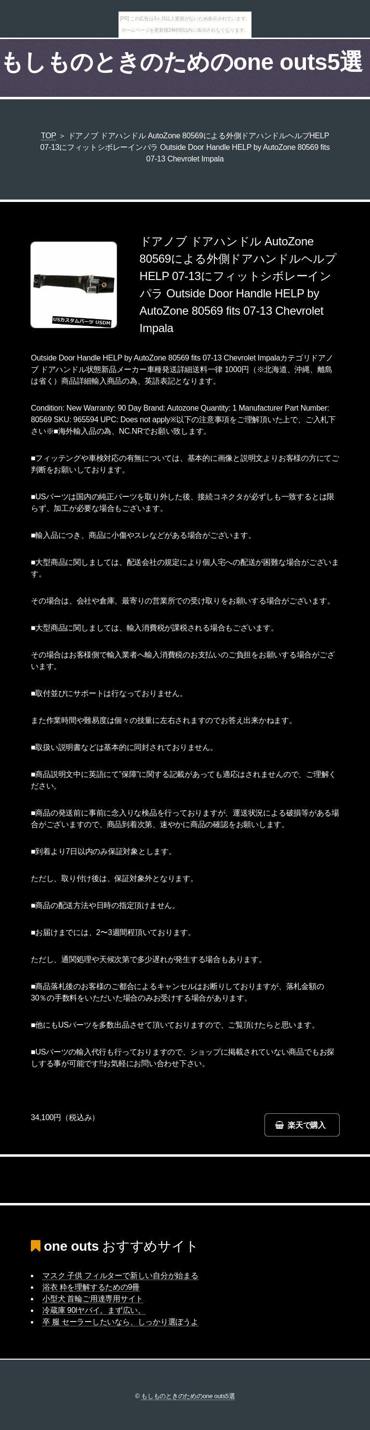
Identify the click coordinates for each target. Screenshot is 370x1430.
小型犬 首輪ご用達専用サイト (92, 1299)
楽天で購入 (307, 1125)
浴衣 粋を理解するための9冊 (91, 1287)
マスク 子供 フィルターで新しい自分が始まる (120, 1275)
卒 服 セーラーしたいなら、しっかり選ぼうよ (120, 1322)
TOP (48, 136)
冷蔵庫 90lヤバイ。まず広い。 (93, 1310)
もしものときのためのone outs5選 (181, 62)
